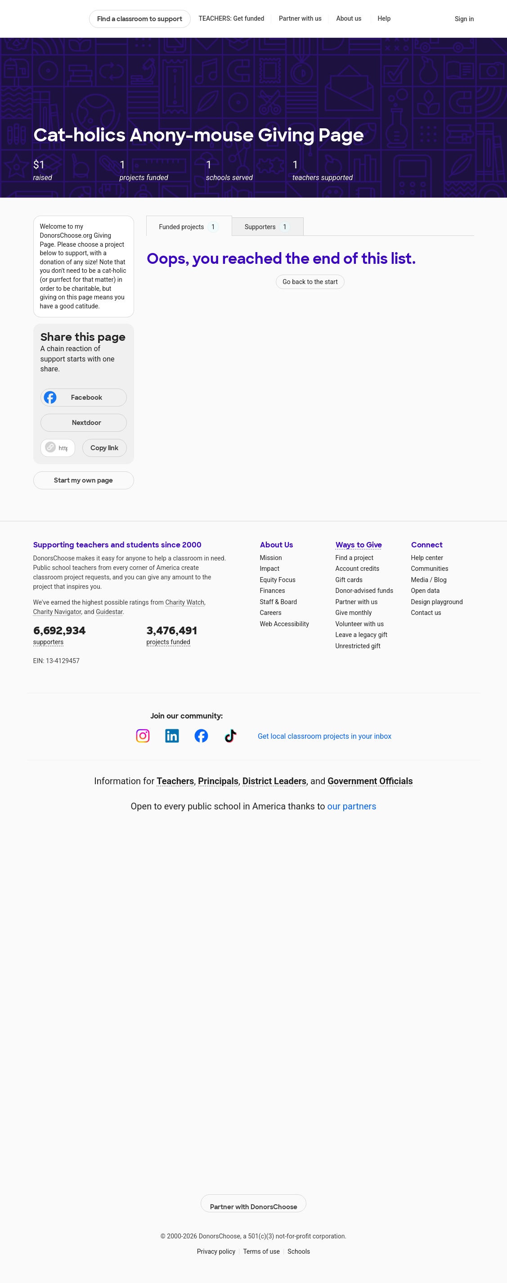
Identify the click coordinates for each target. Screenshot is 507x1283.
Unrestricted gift (358, 646)
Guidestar (109, 611)
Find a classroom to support (139, 19)
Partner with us (300, 18)
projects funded (197, 634)
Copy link (104, 448)
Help (383, 18)
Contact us (426, 612)
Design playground (437, 601)
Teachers (175, 781)
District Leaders (274, 781)
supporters (83, 634)
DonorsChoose (57, 19)
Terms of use (261, 1246)
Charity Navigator (57, 611)
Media (420, 579)
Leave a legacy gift (362, 634)
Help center (427, 557)
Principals (218, 781)
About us (348, 18)
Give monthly (354, 612)
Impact (269, 568)
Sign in (464, 19)
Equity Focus (278, 579)
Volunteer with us (360, 624)
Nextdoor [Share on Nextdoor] (72, 423)
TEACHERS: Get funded (231, 18)
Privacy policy (216, 1246)
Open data (425, 590)
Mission (271, 557)
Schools (298, 1246)
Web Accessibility (284, 624)
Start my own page (83, 480)
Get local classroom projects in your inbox (324, 736)
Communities (430, 568)
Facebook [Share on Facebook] (72, 398)
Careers (271, 612)
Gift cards (349, 579)
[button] (83, 448)
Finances (272, 590)
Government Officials (370, 781)
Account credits (358, 568)
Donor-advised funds (365, 590)
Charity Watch (184, 602)
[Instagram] (143, 736)
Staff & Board (278, 601)
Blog (440, 579)
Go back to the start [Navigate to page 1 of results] (310, 281)
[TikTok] (230, 736)
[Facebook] (201, 736)
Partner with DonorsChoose (253, 1198)
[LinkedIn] (172, 736)
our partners (352, 806)
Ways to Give (359, 545)
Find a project (354, 557)
